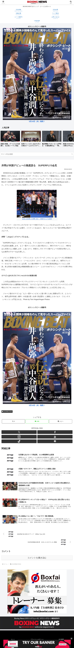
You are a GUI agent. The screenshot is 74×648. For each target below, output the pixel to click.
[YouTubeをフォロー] (55, 437)
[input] (37, 154)
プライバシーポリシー (37, 639)
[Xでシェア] (13, 421)
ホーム (13, 639)
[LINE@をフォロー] (55, 441)
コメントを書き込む (37, 558)
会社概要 (61, 639)
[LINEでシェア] (37, 421)
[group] (10, 139)
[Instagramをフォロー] (19, 437)
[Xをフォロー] (19, 432)
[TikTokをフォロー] (19, 441)
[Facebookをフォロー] (55, 432)
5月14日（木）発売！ (37, 121)
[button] (70, 139)
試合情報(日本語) (7, 411)
